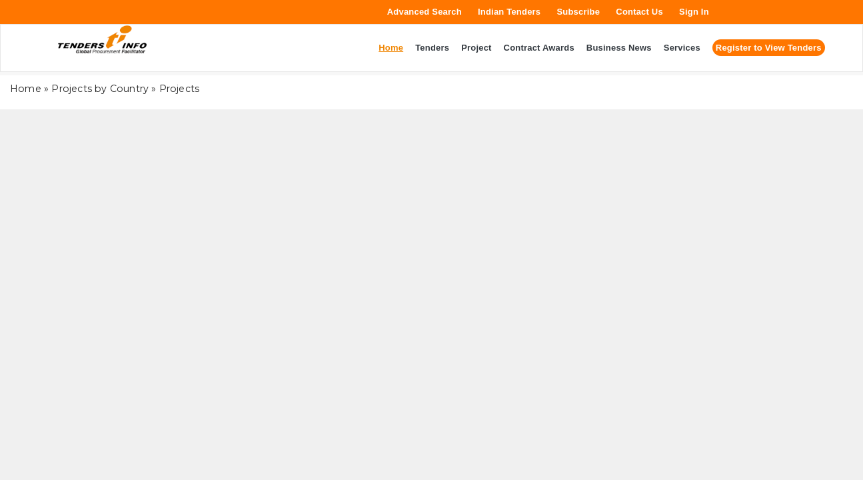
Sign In (694, 12)
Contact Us (639, 12)
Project (476, 48)
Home (25, 89)
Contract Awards (539, 48)
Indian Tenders (509, 12)
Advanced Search (424, 12)
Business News (619, 48)
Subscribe (578, 12)
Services (682, 48)
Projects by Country (100, 89)
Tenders (432, 48)
